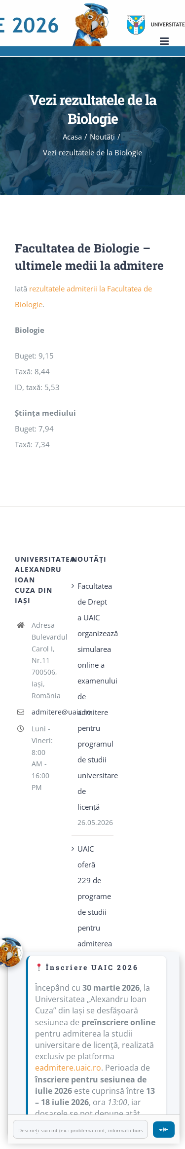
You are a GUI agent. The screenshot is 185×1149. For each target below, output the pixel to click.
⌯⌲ (164, 1129)
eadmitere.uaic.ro (68, 1067)
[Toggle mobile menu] (165, 41)
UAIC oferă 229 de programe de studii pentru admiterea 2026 (93, 904)
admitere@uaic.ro (44, 712)
